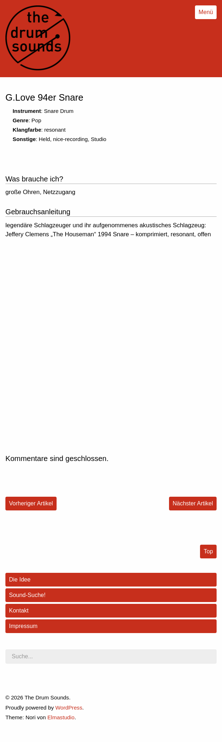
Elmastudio (60, 717)
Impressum (23, 626)
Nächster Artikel (193, 503)
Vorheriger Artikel (31, 503)
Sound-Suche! (27, 595)
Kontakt (18, 610)
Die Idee (20, 579)
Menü (206, 12)
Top (208, 551)
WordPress (68, 707)
